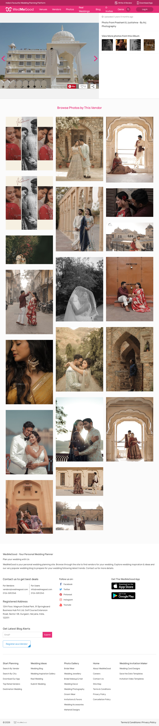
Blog (98, 9)
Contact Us (98, 678)
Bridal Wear (69, 668)
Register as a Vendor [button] (17, 643)
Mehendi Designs (72, 709)
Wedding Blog (37, 668)
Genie (121, 9)
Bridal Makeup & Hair (73, 678)
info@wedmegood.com (41, 589)
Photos (70, 9)
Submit (47, 634)
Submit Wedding (38, 684)
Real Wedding (37, 678)
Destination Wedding (12, 689)
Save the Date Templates (131, 673)
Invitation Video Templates (132, 678)
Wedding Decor (71, 684)
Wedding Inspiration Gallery (43, 673)
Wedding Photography (74, 689)
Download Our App (11, 678)
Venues (43, 9)
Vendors (56, 9)
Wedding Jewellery (72, 673)
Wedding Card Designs (130, 668)
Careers (96, 673)
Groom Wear (69, 694)
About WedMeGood (102, 668)
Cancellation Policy (102, 699)
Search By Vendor (11, 668)
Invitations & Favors (73, 699)
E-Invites (109, 9)
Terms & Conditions (102, 689)
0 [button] (83, 86)
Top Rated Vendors (11, 684)
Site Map (97, 684)
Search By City (10, 673)
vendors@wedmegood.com (15, 589)
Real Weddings (84, 9)
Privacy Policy (99, 694)
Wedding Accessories (74, 704)
